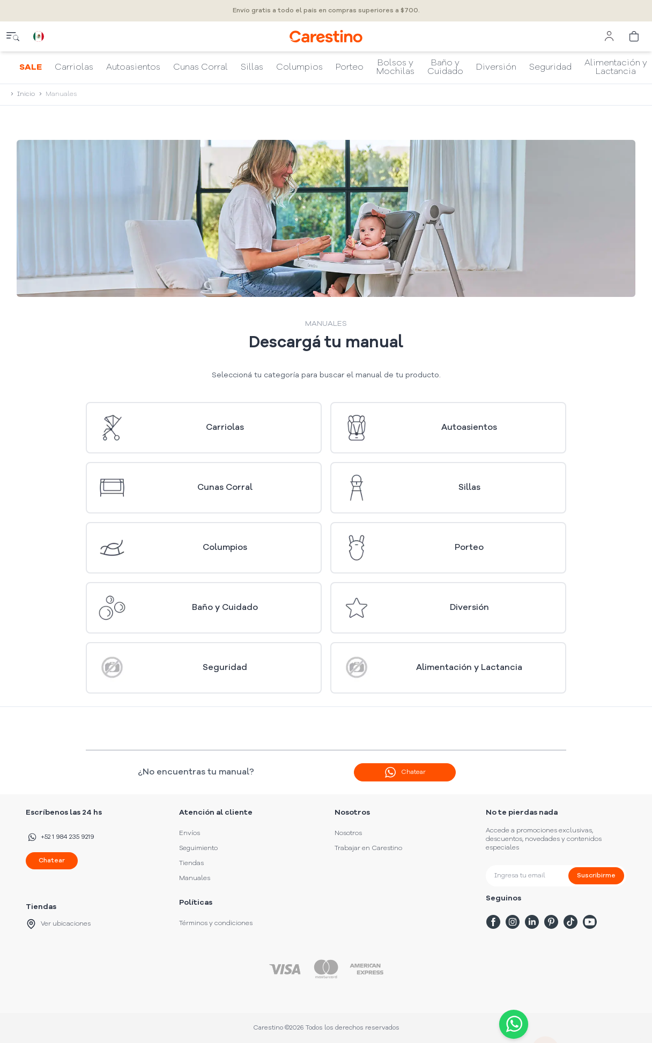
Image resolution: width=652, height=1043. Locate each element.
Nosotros (348, 833)
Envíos (189, 833)
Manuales (194, 878)
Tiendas (191, 863)
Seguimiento (198, 848)
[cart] (635, 36)
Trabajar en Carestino (368, 848)
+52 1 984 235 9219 (60, 837)
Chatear (52, 861)
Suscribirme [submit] (596, 876)
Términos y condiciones (216, 923)
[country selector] (38, 36)
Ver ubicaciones (58, 924)
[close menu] (13, 36)
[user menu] (609, 36)
